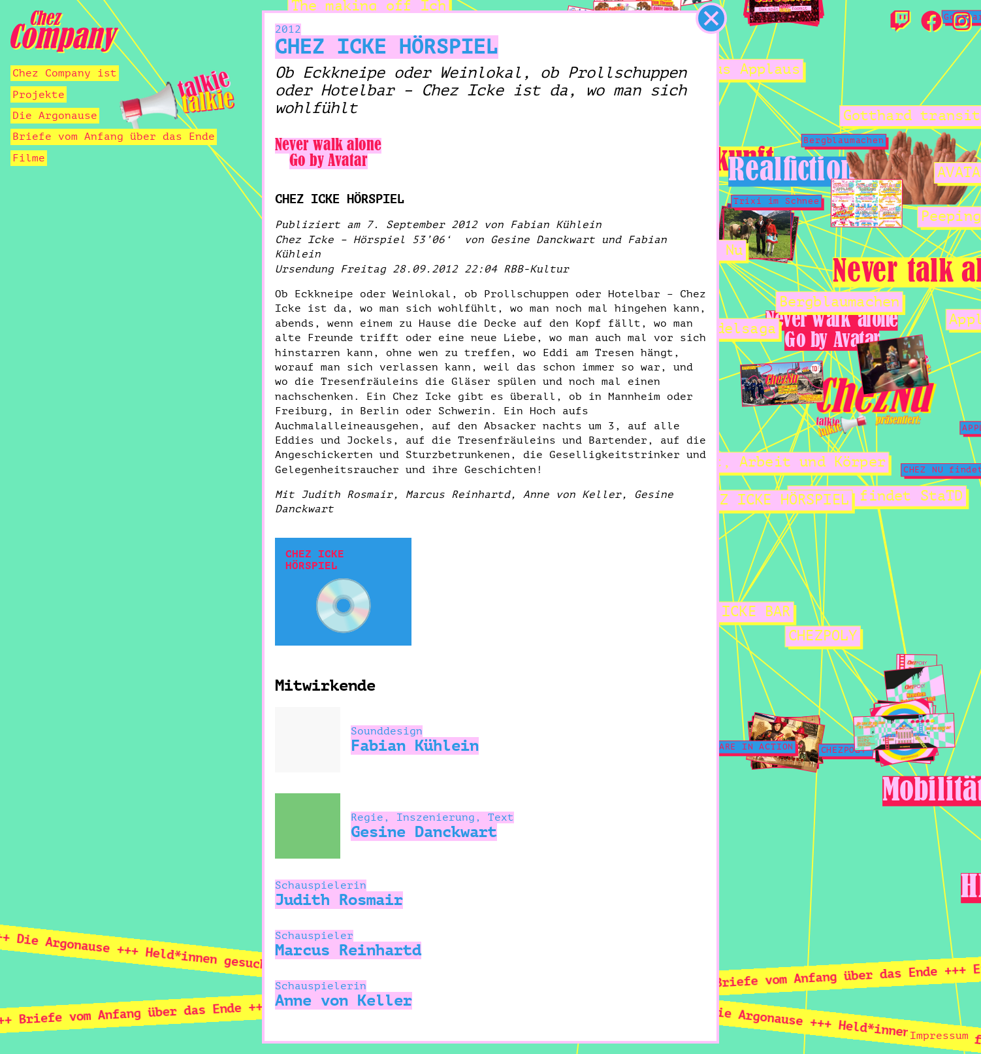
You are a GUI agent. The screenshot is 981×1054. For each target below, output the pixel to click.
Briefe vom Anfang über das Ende (113, 136)
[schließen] (711, 18)
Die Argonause (54, 116)
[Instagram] (961, 22)
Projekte (38, 95)
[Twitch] (900, 22)
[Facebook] (931, 22)
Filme (28, 158)
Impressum (939, 1036)
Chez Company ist (64, 73)
